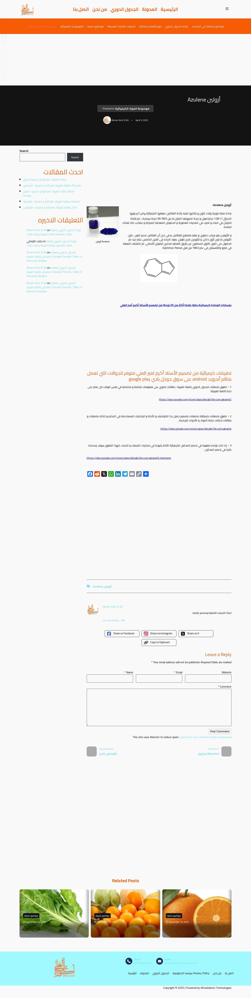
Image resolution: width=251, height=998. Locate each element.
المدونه (144, 973)
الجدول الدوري (125, 9)
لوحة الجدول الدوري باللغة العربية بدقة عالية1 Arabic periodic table (53, 232)
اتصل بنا (81, 9)
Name (128, 672)
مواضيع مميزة (95, 26)
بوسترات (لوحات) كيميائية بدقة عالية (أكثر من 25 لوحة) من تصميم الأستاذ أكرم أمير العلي (175, 305)
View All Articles (113, 620)
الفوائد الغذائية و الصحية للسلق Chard (44, 179)
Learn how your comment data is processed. (181, 737)
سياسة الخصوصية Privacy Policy (191, 973)
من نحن (99, 9)
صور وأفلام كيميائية (150, 26)
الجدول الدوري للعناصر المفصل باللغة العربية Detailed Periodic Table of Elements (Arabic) (54, 256)
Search (24, 151)
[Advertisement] (125, 59)
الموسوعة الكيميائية (72, 26)
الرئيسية (169, 9)
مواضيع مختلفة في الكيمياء (208, 26)
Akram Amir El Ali (36, 230)
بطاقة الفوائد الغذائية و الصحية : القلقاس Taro (50, 207)
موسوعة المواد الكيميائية (42, 26)
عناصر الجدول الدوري (176, 26)
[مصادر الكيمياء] (27, 9)
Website (226, 672)
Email (178, 672)
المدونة (149, 9)
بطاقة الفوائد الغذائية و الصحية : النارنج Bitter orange (49, 193)
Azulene (98, 586)
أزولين (108, 586)
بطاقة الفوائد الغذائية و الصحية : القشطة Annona (51, 201)
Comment (224, 686)
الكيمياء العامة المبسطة (121, 26)
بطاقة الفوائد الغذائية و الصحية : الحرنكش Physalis (52, 185)
